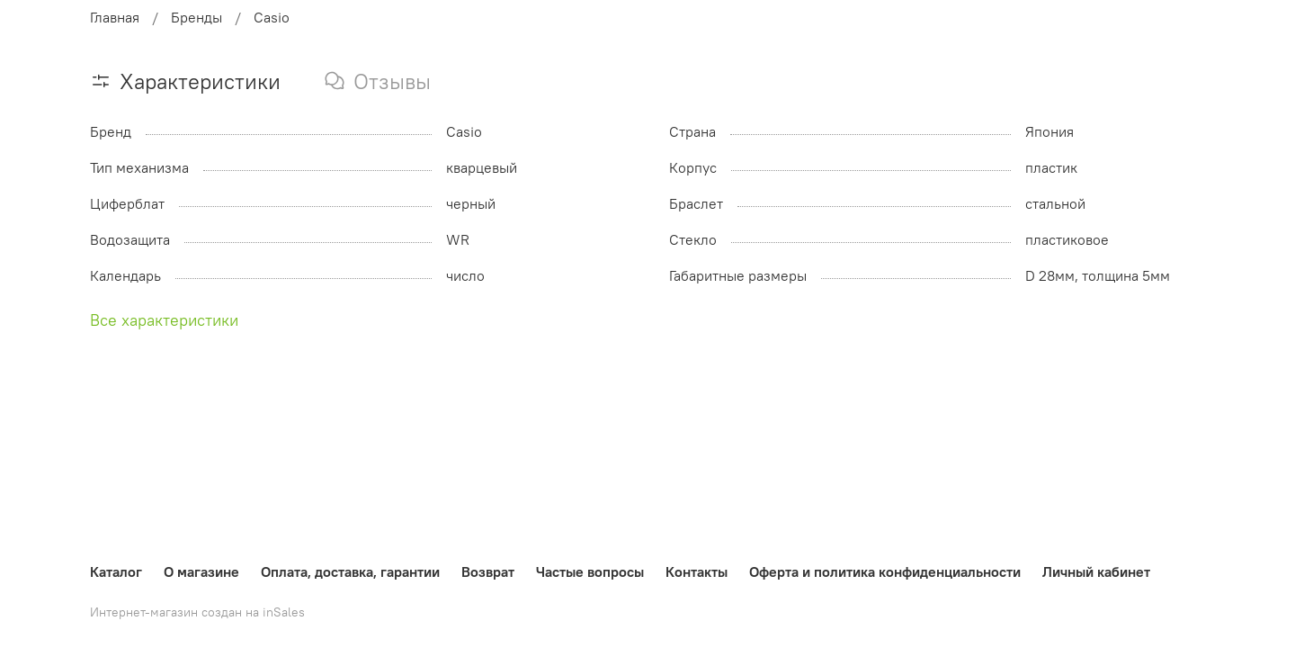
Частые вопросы (590, 571)
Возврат (487, 571)
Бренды (196, 17)
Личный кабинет (1096, 571)
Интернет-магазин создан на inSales (197, 612)
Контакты (696, 571)
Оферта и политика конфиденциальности (885, 571)
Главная (114, 17)
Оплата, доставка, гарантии (350, 571)
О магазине (201, 571)
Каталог (116, 571)
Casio (272, 17)
